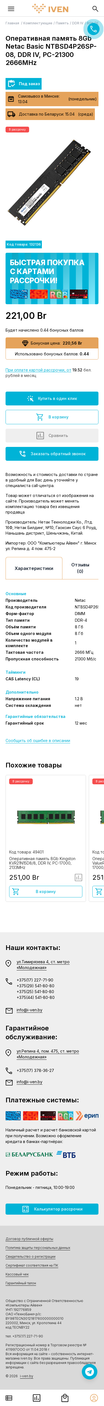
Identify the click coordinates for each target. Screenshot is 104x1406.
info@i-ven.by (29, 1009)
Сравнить (52, 435)
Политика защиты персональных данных (38, 1248)
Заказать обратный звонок (52, 454)
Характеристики (34, 568)
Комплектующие (37, 23)
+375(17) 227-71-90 (35, 980)
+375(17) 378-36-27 (35, 1070)
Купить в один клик (52, 398)
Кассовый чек (17, 1274)
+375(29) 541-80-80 (35, 985)
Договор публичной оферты (29, 1239)
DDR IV (77, 23)
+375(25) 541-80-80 (35, 991)
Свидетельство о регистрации (30, 1256)
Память (62, 23)
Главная (13, 23)
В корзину (52, 417)
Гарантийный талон (21, 1283)
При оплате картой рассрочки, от (38, 370)
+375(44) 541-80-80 (36, 997)
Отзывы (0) (80, 568)
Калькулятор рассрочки (52, 1209)
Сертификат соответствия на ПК (32, 1265)
